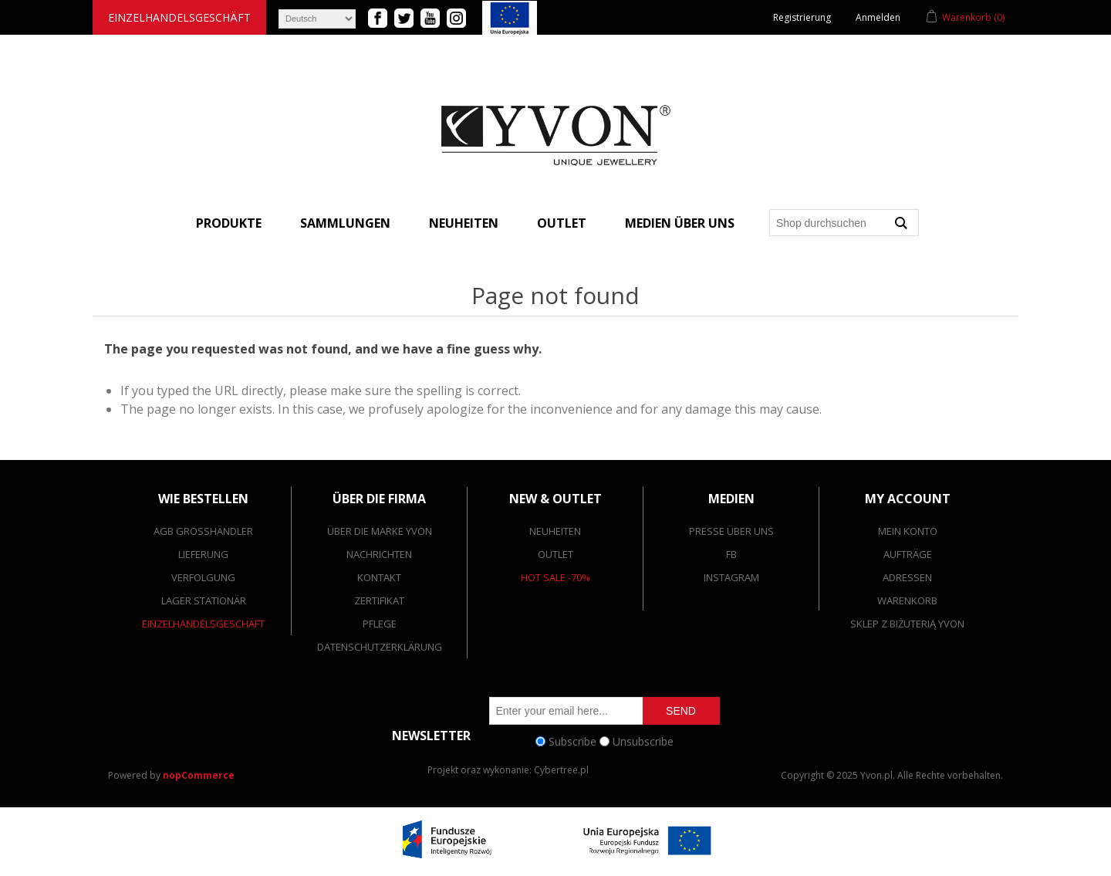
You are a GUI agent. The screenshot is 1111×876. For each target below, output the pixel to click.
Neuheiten (463, 223)
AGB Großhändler (203, 531)
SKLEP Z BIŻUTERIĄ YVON (907, 624)
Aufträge (907, 554)
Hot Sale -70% (555, 577)
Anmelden (878, 17)
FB (731, 554)
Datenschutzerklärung (379, 647)
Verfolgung (203, 577)
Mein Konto (907, 531)
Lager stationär (203, 600)
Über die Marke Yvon (379, 531)
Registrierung (802, 17)
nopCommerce (199, 775)
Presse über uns (731, 531)
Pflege (380, 624)
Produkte (229, 223)
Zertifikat (379, 600)
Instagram (731, 577)
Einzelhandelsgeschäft (179, 17)
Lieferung (203, 554)
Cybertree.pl (561, 769)
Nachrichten (379, 554)
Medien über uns (679, 223)
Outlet (561, 223)
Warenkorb (907, 600)
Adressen (907, 577)
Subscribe (572, 741)
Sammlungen (345, 223)
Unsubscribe (643, 741)
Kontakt (379, 577)
